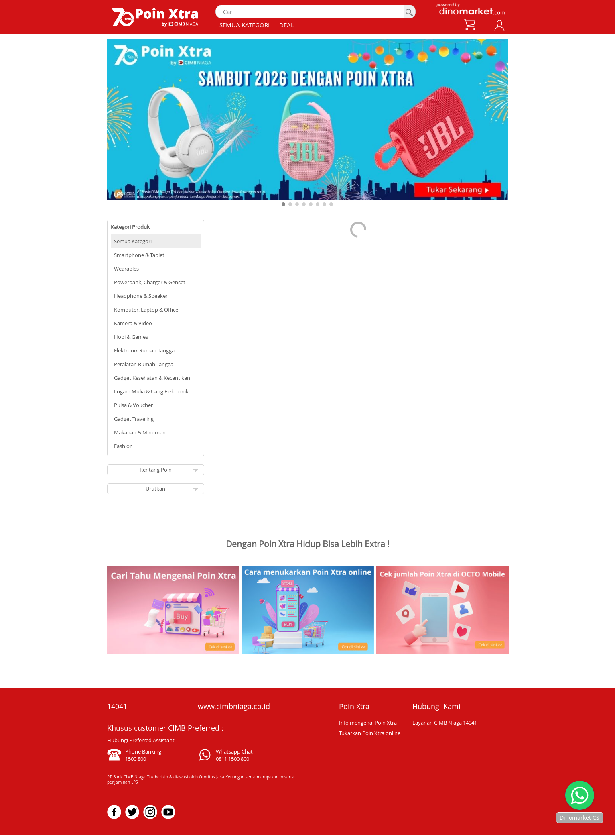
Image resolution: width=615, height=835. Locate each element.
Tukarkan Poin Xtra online (369, 733)
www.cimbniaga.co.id (234, 706)
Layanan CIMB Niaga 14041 (444, 722)
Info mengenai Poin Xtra (368, 722)
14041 (117, 706)
